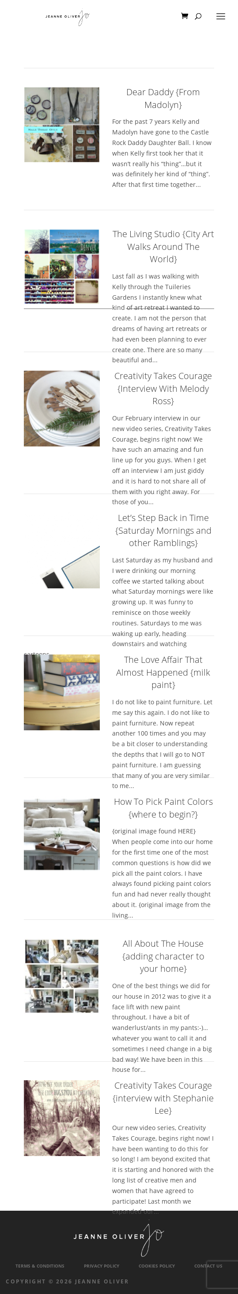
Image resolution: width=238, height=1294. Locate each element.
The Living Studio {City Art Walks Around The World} (163, 246)
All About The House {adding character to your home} (163, 955)
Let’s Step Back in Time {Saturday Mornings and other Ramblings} (163, 530)
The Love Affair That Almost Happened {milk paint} (163, 672)
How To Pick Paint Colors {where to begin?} (163, 808)
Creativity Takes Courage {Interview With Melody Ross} (163, 388)
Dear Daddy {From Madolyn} (163, 98)
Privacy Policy (101, 1266)
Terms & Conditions (39, 1266)
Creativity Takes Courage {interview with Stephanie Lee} (163, 1097)
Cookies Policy (157, 1266)
